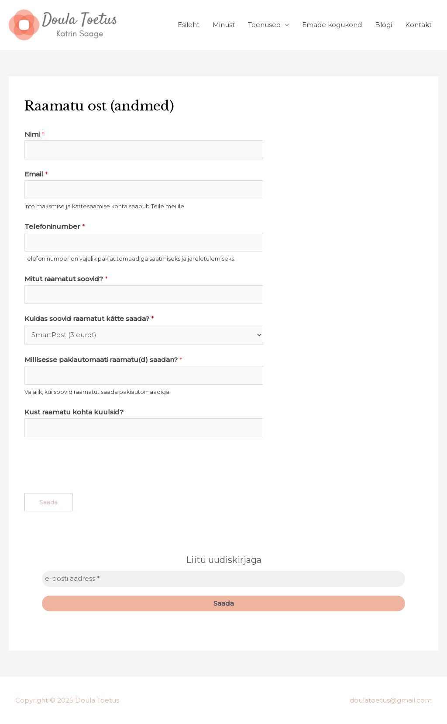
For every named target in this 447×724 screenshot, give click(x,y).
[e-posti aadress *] (223, 579)
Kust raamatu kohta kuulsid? (74, 412)
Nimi (34, 134)
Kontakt (418, 25)
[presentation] (90, 463)
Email (36, 174)
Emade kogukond (332, 25)
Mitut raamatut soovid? (66, 279)
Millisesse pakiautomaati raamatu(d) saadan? (103, 359)
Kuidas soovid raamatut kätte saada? (89, 318)
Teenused (264, 25)
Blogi (383, 25)
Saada (48, 502)
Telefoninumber (54, 226)
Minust (224, 25)
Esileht (188, 25)
